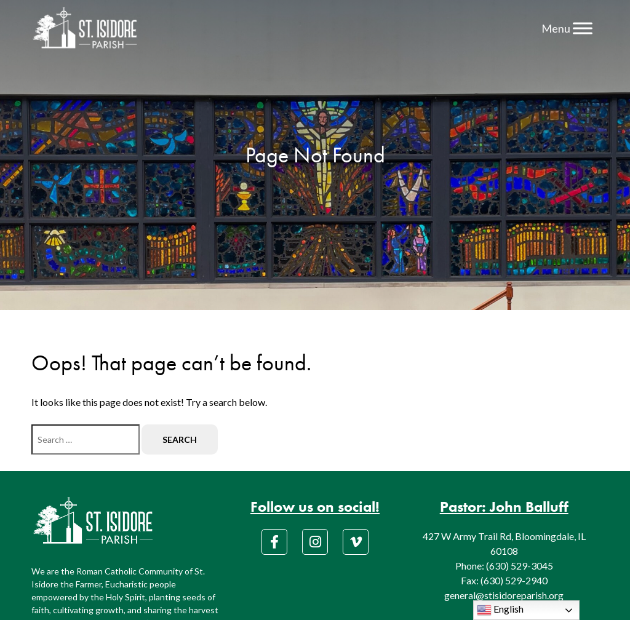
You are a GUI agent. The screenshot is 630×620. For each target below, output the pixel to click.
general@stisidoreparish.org (504, 595)
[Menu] (582, 28)
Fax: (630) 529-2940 (504, 580)
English (500, 610)
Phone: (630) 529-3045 (504, 565)
